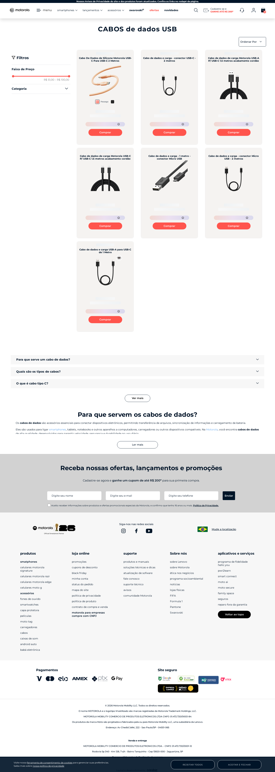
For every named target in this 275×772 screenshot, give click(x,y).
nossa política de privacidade (48, 766)
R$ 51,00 (49, 79)
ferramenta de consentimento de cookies (49, 762)
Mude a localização (224, 529)
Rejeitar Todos (193, 764)
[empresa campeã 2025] (178, 688)
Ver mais (137, 398)
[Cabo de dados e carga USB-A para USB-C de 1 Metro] (105, 287)
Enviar (229, 495)
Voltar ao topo (234, 614)
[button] (41, 88)
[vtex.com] (229, 680)
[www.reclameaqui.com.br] (188, 680)
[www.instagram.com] (123, 531)
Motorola (212, 429)
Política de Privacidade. (206, 505)
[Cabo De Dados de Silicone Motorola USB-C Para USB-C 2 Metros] (105, 97)
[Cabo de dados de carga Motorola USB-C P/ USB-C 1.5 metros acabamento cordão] (105, 193)
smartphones (57, 429)
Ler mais (137, 444)
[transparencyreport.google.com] (168, 680)
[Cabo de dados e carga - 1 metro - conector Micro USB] (169, 193)
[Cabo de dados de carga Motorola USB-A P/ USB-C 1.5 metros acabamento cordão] (233, 97)
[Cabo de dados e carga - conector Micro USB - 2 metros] (233, 193)
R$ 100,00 (62, 79)
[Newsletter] (219, 10)
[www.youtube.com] (149, 531)
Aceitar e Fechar (239, 764)
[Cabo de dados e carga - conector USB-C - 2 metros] (169, 97)
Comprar (105, 132)
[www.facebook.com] (136, 531)
